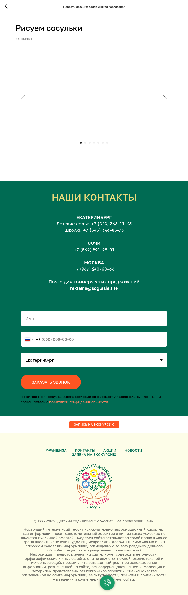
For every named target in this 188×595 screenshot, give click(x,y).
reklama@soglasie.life (94, 288)
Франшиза (56, 450)
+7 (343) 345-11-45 (111, 224)
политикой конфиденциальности (78, 402)
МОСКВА (94, 262)
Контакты (85, 450)
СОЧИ (94, 243)
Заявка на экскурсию (94, 454)
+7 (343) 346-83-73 (103, 230)
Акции (109, 450)
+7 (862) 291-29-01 (94, 250)
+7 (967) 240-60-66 (94, 269)
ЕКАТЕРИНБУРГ (94, 217)
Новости (133, 450)
